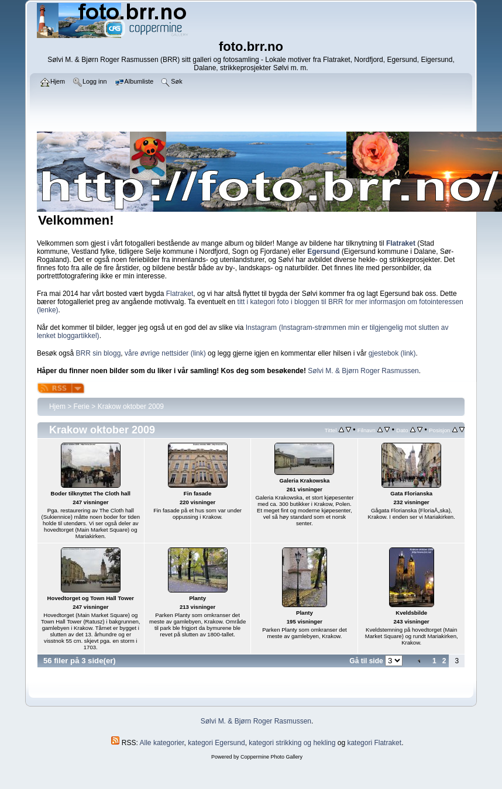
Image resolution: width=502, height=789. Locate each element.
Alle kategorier (162, 743)
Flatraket (180, 294)
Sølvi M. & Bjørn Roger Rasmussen (363, 371)
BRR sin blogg (98, 353)
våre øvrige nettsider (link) (165, 353)
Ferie (82, 406)
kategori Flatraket (374, 743)
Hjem (57, 406)
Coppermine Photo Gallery (271, 757)
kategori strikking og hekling (292, 743)
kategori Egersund (216, 743)
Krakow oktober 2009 (131, 406)
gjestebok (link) (392, 353)
